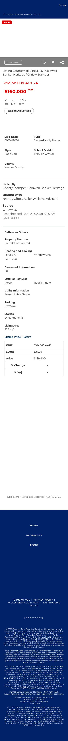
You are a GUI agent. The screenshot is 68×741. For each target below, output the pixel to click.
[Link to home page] (3, 5)
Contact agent (13, 62)
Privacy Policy (43, 600)
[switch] (43, 62)
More (62, 5)
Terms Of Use (21, 600)
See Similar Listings (19, 111)
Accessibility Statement (24, 602)
